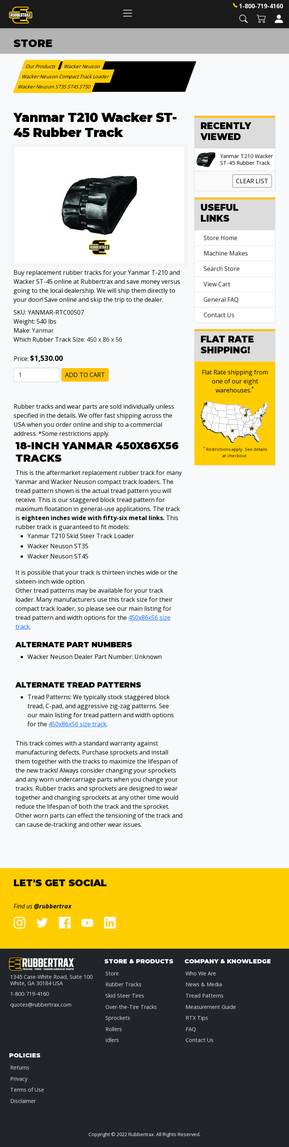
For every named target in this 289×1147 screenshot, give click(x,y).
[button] (243, 18)
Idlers (112, 1040)
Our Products (40, 66)
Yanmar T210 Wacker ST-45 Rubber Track (246, 159)
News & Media (204, 984)
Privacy (18, 1078)
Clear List (252, 181)
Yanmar (43, 330)
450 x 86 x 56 (104, 339)
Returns (19, 1067)
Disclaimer (23, 1100)
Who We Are (201, 973)
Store (112, 973)
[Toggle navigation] (127, 13)
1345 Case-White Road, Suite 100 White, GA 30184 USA (51, 980)
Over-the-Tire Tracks (131, 1006)
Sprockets (117, 1017)
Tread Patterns (205, 995)
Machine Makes (226, 253)
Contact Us (219, 315)
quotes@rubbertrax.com (40, 1004)
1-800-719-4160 (261, 6)
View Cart (217, 284)
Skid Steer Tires (124, 995)
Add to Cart (85, 375)
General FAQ (221, 299)
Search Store (222, 269)
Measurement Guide (211, 1006)
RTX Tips (197, 1017)
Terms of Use (27, 1089)
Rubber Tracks (123, 984)
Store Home (220, 238)
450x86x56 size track (77, 724)
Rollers (113, 1029)
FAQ (191, 1029)
